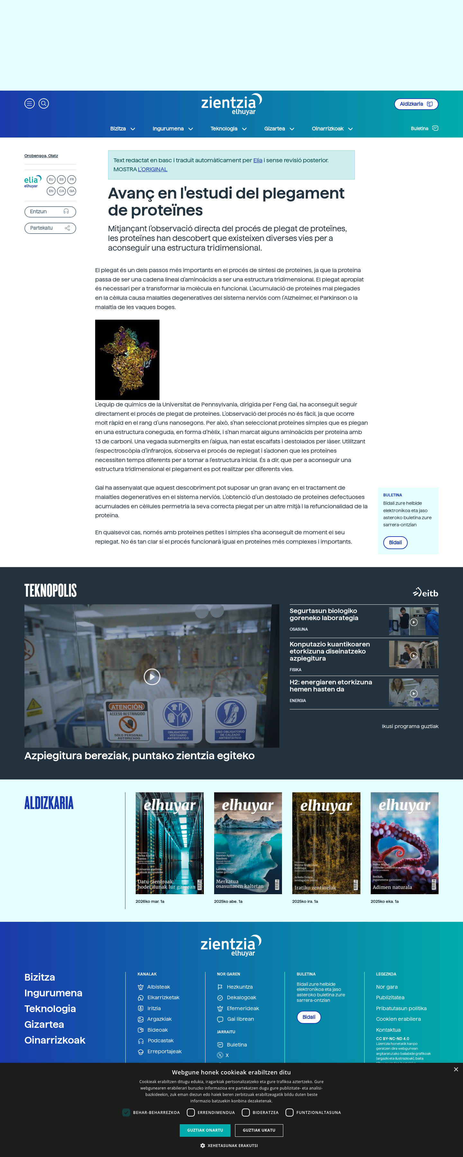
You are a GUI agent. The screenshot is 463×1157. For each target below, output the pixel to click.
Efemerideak (238, 1008)
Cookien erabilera (398, 1019)
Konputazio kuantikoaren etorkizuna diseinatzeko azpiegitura (330, 651)
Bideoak (153, 1030)
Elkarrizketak (158, 997)
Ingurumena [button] (173, 129)
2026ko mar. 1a (150, 901)
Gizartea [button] (279, 129)
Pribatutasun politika (401, 1008)
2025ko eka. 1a (385, 901)
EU (51, 179)
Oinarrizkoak (55, 1040)
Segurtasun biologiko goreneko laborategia (324, 614)
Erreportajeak (160, 1051)
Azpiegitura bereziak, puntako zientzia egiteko (139, 756)
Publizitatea (390, 997)
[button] (29, 103)
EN (51, 191)
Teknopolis (50, 589)
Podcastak (156, 1040)
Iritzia (149, 1008)
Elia (257, 160)
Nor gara (387, 987)
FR (72, 179)
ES (61, 179)
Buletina (425, 128)
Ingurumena (53, 993)
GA (71, 191)
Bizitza (39, 977)
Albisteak (154, 987)
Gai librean (235, 1019)
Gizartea (44, 1024)
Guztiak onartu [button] (205, 1130)
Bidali (395, 543)
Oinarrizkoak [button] (333, 129)
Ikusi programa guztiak (410, 726)
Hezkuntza (235, 987)
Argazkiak (155, 1019)
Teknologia (50, 1008)
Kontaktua (388, 1030)
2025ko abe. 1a (228, 901)
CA (61, 191)
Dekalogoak (236, 997)
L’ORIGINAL (153, 169)
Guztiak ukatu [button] (259, 1130)
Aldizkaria (416, 104)
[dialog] (231, 1110)
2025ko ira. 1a (305, 901)
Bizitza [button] (123, 129)
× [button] (455, 1069)
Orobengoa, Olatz (41, 156)
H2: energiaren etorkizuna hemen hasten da (331, 685)
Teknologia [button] (229, 129)
